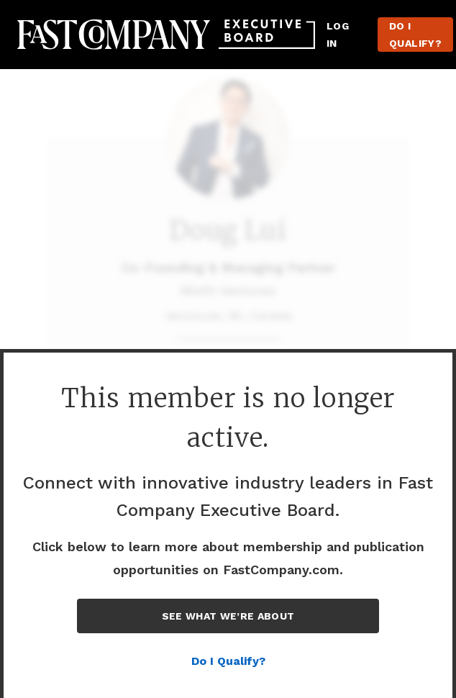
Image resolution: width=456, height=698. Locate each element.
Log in (338, 34)
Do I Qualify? (415, 34)
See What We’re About (228, 616)
